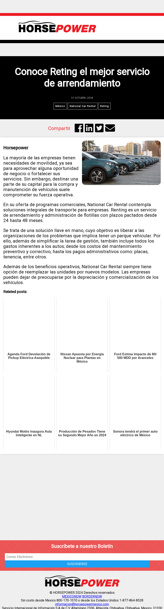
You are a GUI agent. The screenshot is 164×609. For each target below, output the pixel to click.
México (60, 106)
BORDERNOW (92, 596)
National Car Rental (83, 106)
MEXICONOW (71, 596)
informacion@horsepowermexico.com (82, 604)
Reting (104, 106)
